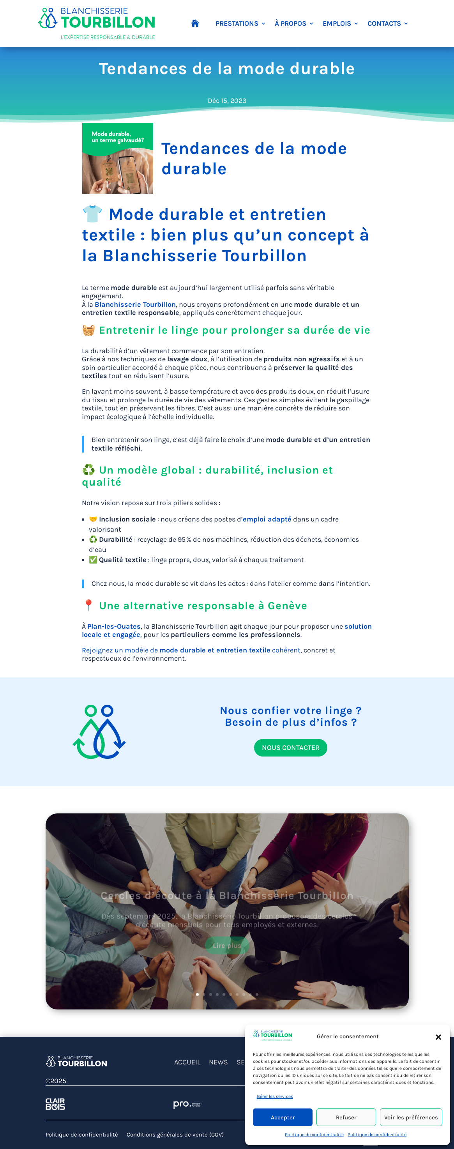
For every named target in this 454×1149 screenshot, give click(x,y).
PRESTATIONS (237, 23)
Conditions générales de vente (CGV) (175, 1135)
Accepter (283, 1117)
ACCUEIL (187, 1062)
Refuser (346, 1117)
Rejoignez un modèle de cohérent (191, 650)
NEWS (218, 1062)
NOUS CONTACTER (291, 747)
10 (257, 994)
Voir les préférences (411, 1117)
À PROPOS (290, 23)
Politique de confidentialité (314, 1134)
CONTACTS (384, 23)
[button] (438, 1037)
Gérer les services (275, 1096)
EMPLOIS (337, 23)
